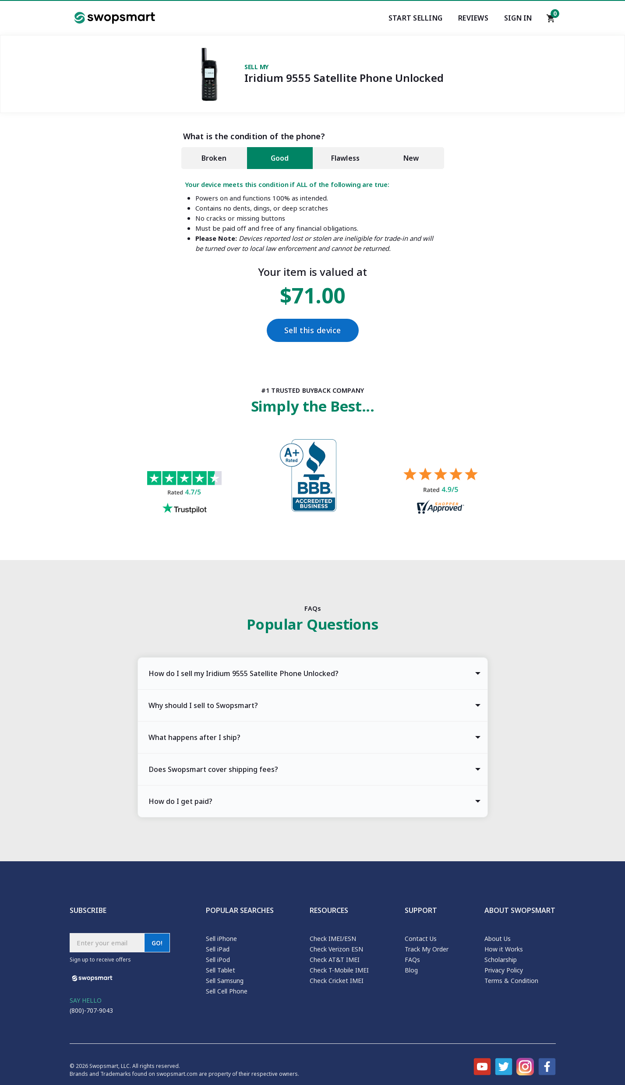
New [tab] (411, 158)
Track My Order (426, 949)
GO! (157, 943)
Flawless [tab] (345, 158)
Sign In (518, 18)
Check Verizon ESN (336, 949)
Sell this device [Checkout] (312, 330)
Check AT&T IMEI (335, 959)
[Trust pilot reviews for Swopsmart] (184, 493)
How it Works (503, 949)
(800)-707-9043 (91, 1010)
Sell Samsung (225, 980)
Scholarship (500, 959)
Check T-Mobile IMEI (339, 970)
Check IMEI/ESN (333, 938)
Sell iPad (218, 949)
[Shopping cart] (551, 20)
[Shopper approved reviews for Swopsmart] (440, 492)
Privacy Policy (503, 970)
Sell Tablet (220, 970)
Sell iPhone (221, 938)
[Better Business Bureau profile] (312, 478)
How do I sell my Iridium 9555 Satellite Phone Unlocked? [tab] (243, 673)
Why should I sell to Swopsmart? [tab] (203, 705)
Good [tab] (280, 158)
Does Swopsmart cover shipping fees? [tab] (213, 769)
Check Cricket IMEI (337, 980)
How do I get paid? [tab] (180, 801)
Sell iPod (218, 959)
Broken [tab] (213, 158)
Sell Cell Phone (226, 991)
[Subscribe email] (107, 942)
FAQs (412, 959)
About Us (497, 938)
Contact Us (421, 938)
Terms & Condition (511, 980)
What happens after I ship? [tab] (194, 737)
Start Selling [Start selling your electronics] (415, 18)
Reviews (473, 18)
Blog (411, 970)
